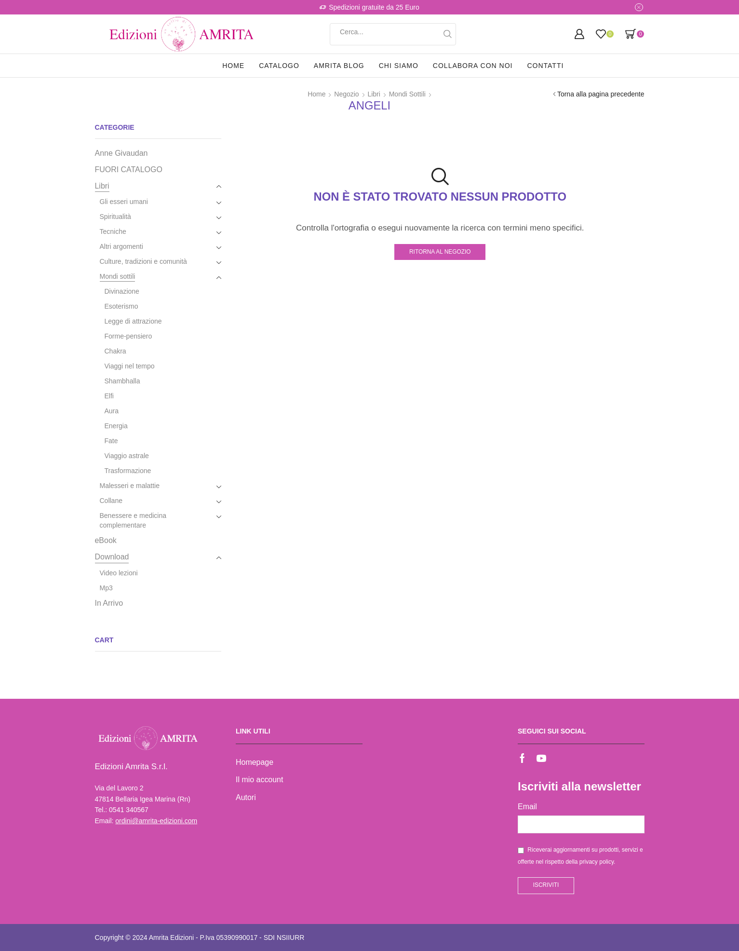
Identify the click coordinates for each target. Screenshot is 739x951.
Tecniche (113, 231)
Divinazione (122, 291)
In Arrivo (109, 603)
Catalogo (279, 65)
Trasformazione (128, 471)
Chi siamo (398, 65)
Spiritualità (115, 216)
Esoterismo (121, 306)
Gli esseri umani (124, 201)
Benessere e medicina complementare (133, 520)
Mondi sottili (407, 94)
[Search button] (447, 34)
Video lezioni (119, 573)
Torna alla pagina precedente (601, 94)
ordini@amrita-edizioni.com (156, 821)
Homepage (254, 762)
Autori (246, 797)
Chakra (115, 351)
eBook (106, 540)
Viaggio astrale (127, 456)
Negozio (346, 94)
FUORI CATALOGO (128, 169)
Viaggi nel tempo (130, 366)
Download (112, 557)
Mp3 (106, 588)
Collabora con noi (473, 65)
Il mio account (259, 779)
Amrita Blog (339, 65)
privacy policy (596, 861)
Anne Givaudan (121, 153)
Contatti (545, 65)
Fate (111, 441)
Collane (111, 500)
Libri (373, 94)
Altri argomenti (121, 246)
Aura (112, 411)
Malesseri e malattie (130, 485)
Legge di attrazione (133, 321)
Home (233, 65)
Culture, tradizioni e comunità (143, 261)
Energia (116, 426)
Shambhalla (122, 381)
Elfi (109, 396)
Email (527, 806)
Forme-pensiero (128, 336)
